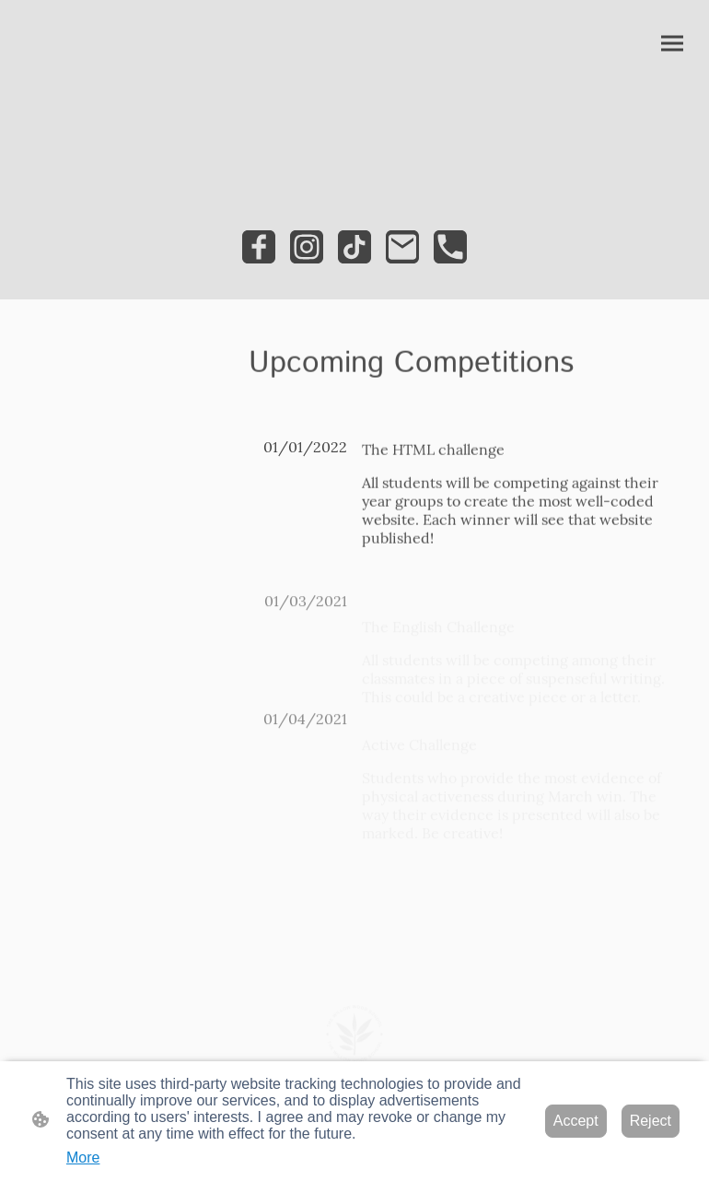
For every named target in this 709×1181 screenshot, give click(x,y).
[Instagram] (306, 246)
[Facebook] (258, 246)
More (82, 1157)
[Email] (402, 246)
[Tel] (450, 246)
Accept (576, 1120)
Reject (650, 1120)
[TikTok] (354, 246)
